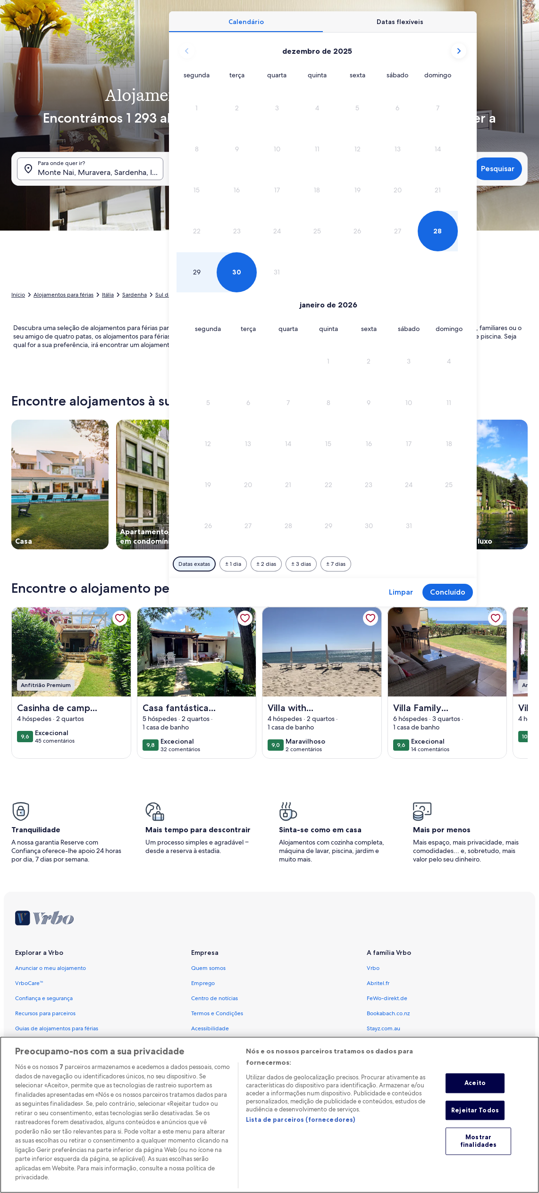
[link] (119, 618)
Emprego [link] (203, 983)
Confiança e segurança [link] (44, 998)
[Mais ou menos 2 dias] (266, 564)
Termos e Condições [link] (217, 1013)
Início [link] (18, 294)
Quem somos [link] (208, 968)
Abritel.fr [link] (378, 983)
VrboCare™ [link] (29, 983)
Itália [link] (108, 294)
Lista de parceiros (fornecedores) (300, 1134)
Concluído (447, 592)
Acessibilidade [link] (210, 1028)
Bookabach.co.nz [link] (388, 1013)
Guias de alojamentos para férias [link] (56, 1028)
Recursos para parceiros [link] (45, 1013)
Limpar (401, 592)
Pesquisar (497, 168)
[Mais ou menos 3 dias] (301, 564)
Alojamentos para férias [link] (63, 294)
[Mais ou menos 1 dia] (233, 564)
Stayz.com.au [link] (383, 1028)
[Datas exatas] (194, 564)
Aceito (475, 1098)
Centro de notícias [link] (214, 998)
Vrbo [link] (373, 968)
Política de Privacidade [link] (220, 1043)
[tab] (246, 21)
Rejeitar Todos (475, 1124)
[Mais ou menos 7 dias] (335, 564)
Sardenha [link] (134, 294)
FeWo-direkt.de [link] (387, 998)
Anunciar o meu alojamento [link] (50, 968)
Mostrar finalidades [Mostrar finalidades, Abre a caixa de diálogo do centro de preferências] (478, 1155)
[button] (197, 108)
